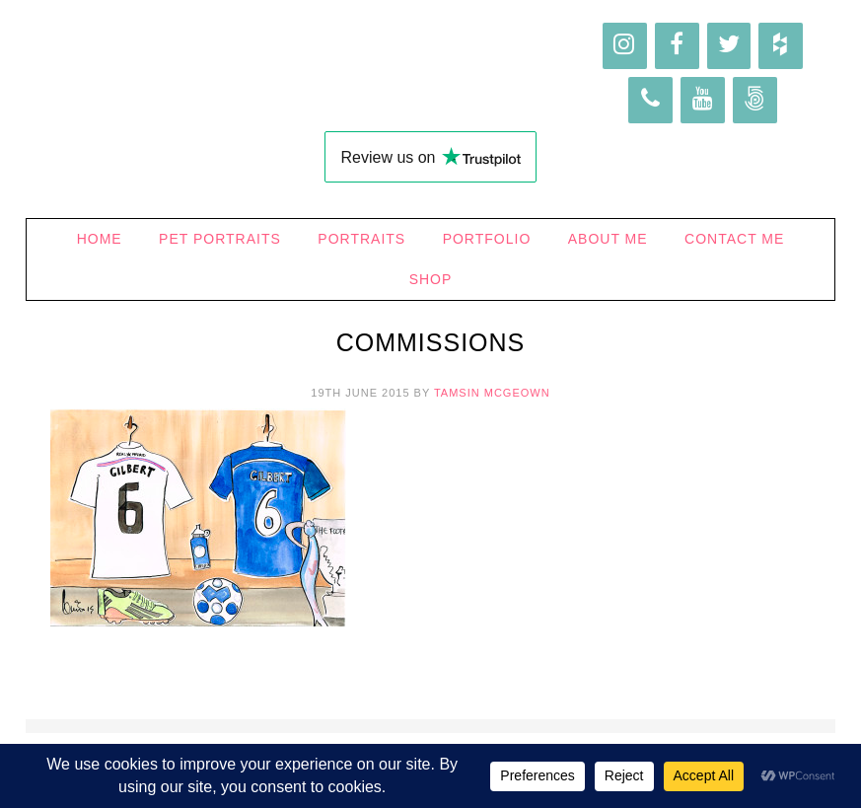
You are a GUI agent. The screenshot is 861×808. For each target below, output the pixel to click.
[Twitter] (729, 46)
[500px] (755, 100)
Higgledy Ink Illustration (431, 69)
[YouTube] (703, 100)
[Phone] (650, 100)
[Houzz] (780, 46)
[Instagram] (625, 46)
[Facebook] (677, 46)
